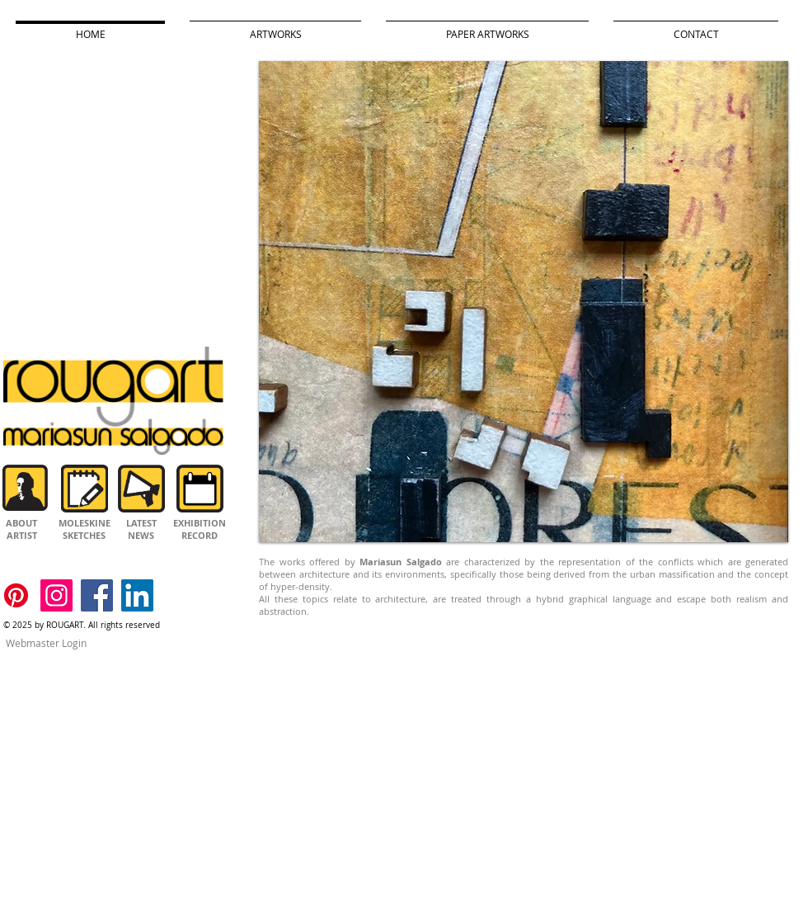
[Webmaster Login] (45, 643)
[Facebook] (97, 595)
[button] (523, 301)
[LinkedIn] (137, 595)
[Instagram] (56, 595)
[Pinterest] (16, 595)
